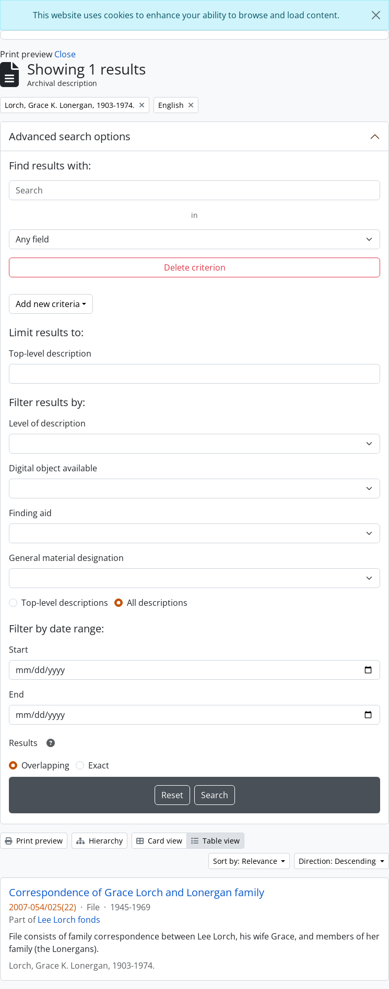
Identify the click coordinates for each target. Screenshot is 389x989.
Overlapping (45, 765)
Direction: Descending (338, 861)
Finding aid (30, 513)
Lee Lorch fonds (69, 919)
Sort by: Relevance (246, 861)
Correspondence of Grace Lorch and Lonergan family (136, 892)
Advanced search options (70, 136)
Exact (98, 765)
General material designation (66, 558)
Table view (215, 841)
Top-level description (50, 353)
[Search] (194, 190)
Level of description (47, 423)
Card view (159, 841)
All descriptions (157, 602)
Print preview (34, 841)
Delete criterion (195, 267)
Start (18, 649)
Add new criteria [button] (48, 304)
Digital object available (53, 468)
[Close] (375, 15)
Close (65, 54)
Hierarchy (99, 841)
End (16, 694)
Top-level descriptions (64, 602)
